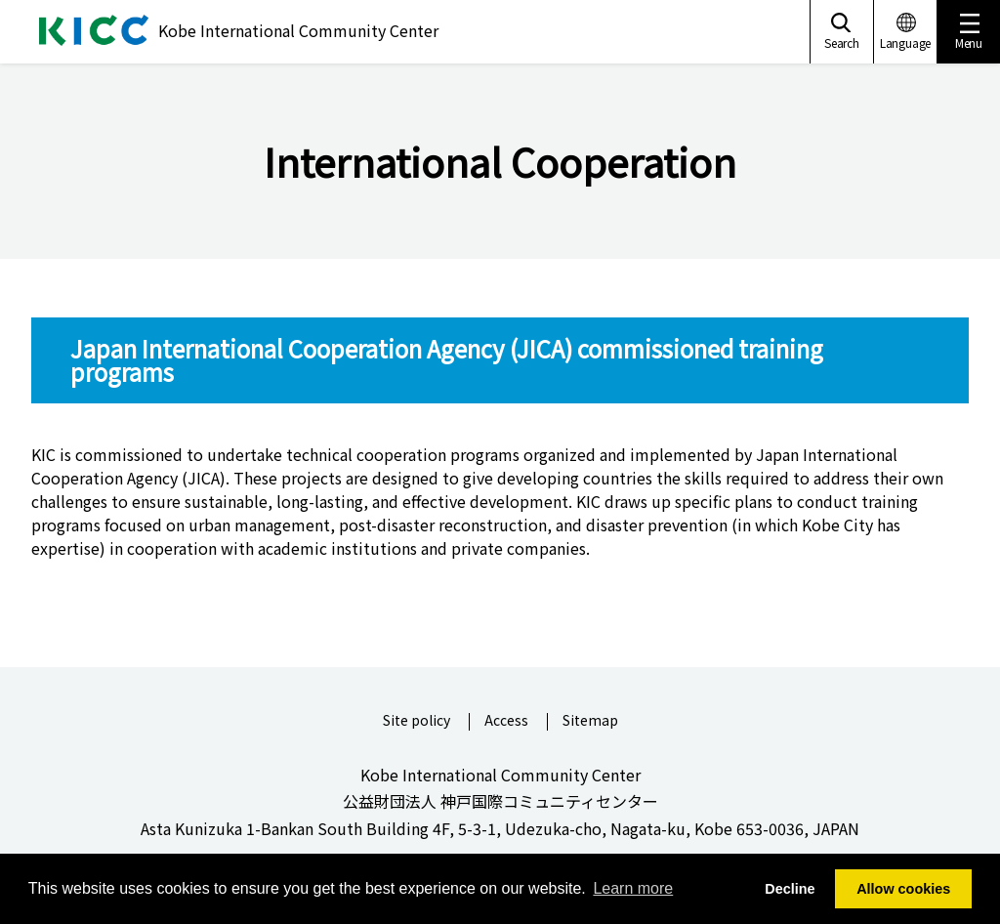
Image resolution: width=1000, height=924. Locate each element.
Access (506, 721)
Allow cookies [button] (903, 889)
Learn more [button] (633, 888)
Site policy (416, 721)
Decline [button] (789, 889)
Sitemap (590, 721)
